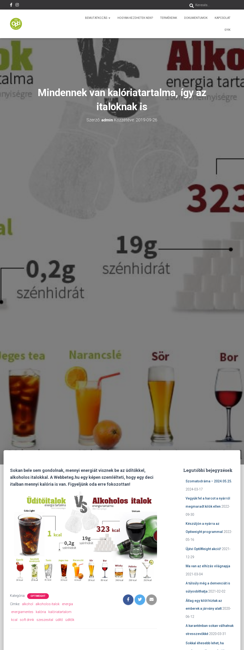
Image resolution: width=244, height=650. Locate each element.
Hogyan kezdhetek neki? (135, 18)
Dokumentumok (196, 18)
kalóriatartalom (59, 612)
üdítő (59, 620)
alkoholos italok (48, 604)
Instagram (17, 5)
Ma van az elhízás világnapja (208, 566)
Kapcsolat (222, 18)
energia (67, 604)
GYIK (227, 29)
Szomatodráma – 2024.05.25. (209, 481)
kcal (14, 620)
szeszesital (44, 620)
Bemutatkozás (97, 18)
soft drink (27, 620)
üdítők (69, 620)
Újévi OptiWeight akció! (203, 549)
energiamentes (22, 612)
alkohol (27, 604)
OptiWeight (38, 596)
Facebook (11, 5)
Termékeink (168, 18)
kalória (41, 612)
